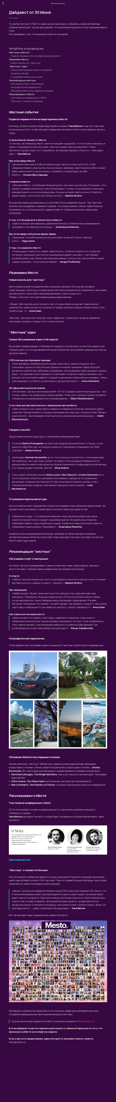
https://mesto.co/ (30, 1067)
